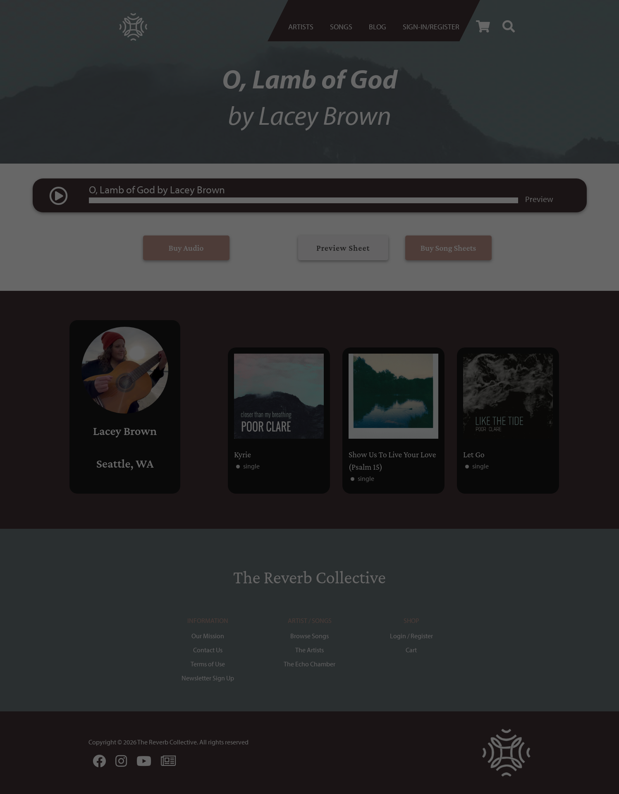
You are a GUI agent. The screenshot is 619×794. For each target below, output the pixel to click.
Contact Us (207, 650)
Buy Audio (186, 247)
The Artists (309, 650)
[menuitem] (305, 27)
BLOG (377, 26)
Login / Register (411, 636)
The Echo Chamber (309, 664)
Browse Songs (309, 636)
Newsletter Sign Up (208, 678)
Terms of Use (208, 664)
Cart (411, 650)
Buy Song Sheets (448, 247)
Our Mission (207, 636)
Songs (341, 26)
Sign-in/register (431, 26)
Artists (300, 26)
